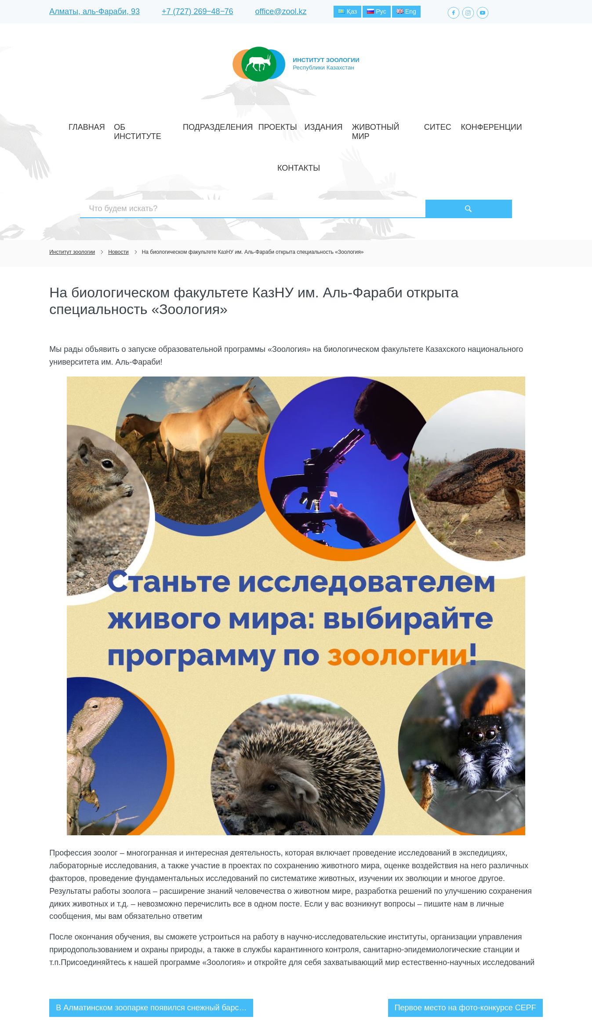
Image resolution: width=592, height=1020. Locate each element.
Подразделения (215, 124)
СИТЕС (387, 124)
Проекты (263, 124)
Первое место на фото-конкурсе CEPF (465, 945)
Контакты (473, 124)
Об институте (160, 124)
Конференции (427, 124)
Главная (117, 124)
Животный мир (345, 124)
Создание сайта (487, 997)
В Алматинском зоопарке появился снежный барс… (151, 945)
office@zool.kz (281, 12)
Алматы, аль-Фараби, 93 (94, 12)
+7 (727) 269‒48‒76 (197, 12)
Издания (299, 124)
